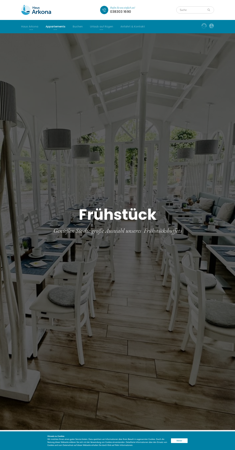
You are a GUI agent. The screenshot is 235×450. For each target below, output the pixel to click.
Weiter (179, 440)
